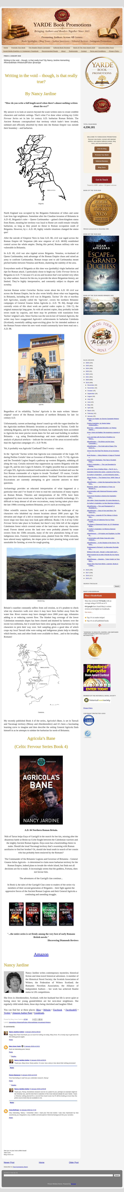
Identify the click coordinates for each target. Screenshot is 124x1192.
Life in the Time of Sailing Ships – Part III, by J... (102, 469)
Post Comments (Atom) (20, 1167)
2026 (87, 363)
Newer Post (9, 1162)
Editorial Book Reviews (61, 48)
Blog (38, 1010)
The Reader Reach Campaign (39, 48)
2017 (87, 572)
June (89, 402)
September (91, 393)
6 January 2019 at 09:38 (38, 1089)
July (88, 399)
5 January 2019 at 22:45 (29, 1075)
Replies (13, 1056)
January (90, 416)
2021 (87, 377)
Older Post (74, 1162)
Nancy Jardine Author (16, 1032)
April (89, 407)
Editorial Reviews (102, 161)
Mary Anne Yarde (15, 1046)
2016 (87, 575)
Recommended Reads (50, 51)
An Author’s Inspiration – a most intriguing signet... (103, 474)
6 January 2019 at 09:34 (38, 1060)
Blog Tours (102, 167)
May (89, 405)
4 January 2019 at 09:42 (33, 1032)
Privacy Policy (114, 51)
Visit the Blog (101, 149)
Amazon (41, 954)
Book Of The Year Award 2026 (84, 48)
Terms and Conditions (98, 51)
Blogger (73, 1184)
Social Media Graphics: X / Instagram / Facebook (20, 51)
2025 (87, 365)
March (89, 410)
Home (6, 48)
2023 (87, 371)
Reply (11, 1040)
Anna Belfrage (14, 1110)
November (91, 388)
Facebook (57, 1010)
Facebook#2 (71, 1010)
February (90, 413)
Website (47, 1010)
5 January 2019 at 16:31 (32, 1046)
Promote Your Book (18, 48)
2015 (87, 578)
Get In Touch (102, 180)
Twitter (7, 1013)
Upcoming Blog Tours (106, 48)
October (90, 390)
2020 (87, 380)
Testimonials (73, 51)
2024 (87, 368)
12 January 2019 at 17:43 (28, 1110)
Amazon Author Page (22, 1013)
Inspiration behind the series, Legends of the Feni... (103, 472)
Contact (84, 51)
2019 (87, 382)
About (63, 51)
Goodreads (39, 1013)
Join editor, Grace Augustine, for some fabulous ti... (103, 500)
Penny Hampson (15, 1075)
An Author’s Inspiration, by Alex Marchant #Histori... (103, 503)
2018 (87, 570)
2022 (87, 374)
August (89, 396)
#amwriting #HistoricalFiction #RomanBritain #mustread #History (30, 1022)
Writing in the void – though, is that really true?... (102, 552)
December (91, 385)
